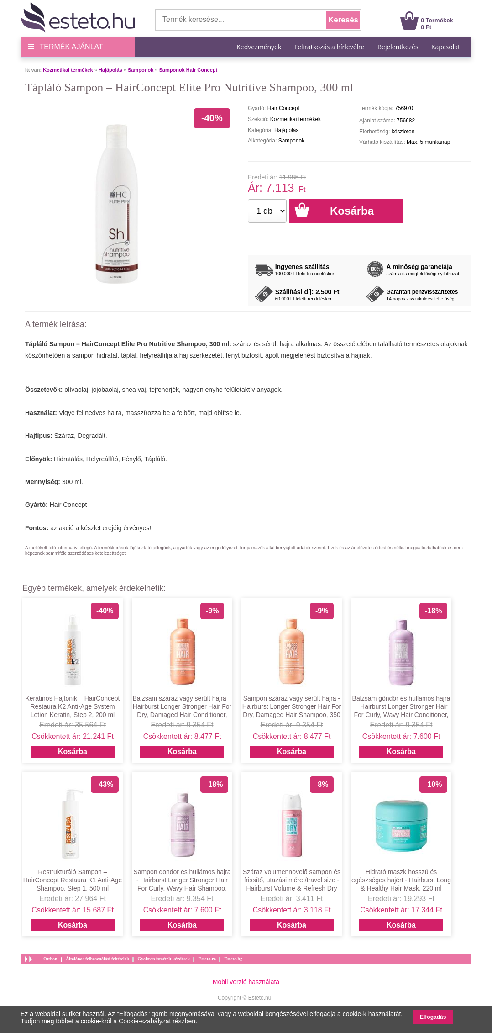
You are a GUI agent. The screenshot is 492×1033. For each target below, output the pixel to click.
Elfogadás (433, 1017)
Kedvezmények (259, 46)
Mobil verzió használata (246, 982)
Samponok (140, 70)
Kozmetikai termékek (68, 70)
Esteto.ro (206, 958)
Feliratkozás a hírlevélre (329, 46)
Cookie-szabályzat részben (157, 1021)
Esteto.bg (233, 958)
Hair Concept (68, 504)
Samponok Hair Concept (188, 70)
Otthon (50, 958)
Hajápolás (110, 70)
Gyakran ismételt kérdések (163, 958)
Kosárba (72, 751)
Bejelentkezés (398, 46)
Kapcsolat (445, 46)
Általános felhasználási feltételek (97, 958)
